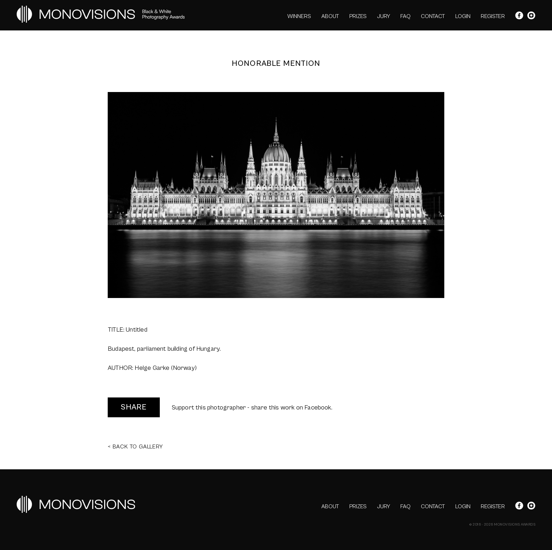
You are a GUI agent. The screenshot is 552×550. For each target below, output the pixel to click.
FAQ (405, 16)
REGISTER (493, 16)
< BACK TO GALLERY (135, 446)
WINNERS (299, 16)
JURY (383, 16)
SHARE (133, 407)
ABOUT (330, 16)
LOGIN (463, 16)
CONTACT (433, 16)
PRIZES (358, 16)
